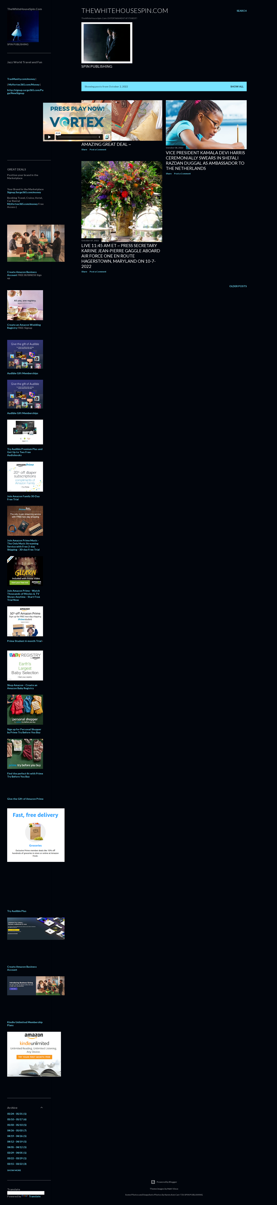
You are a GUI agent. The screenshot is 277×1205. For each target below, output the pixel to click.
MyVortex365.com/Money (23, 84)
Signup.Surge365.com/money (24, 192)
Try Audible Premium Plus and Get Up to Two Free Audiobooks (24, 452)
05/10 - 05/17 (17, 1119)
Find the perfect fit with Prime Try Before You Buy (25, 775)
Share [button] (84, 149)
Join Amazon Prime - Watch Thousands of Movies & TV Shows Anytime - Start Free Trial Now (23, 595)
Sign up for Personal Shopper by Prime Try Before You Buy (24, 731)
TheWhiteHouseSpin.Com (124, 10)
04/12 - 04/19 (17, 1141)
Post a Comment (98, 149)
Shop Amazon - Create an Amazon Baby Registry (22, 687)
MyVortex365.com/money (22, 203)
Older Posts (238, 286)
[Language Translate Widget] (25, 1193)
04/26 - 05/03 (17, 1130)
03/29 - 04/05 (17, 1152)
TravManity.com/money (21, 78)
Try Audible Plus (16, 911)
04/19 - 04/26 (17, 1135)
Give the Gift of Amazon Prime (25, 798)
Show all (236, 86)
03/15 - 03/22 (17, 1163)
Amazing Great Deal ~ (106, 144)
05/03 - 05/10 (17, 1124)
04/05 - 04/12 (17, 1147)
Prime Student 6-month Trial (24, 640)
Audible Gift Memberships (23, 373)
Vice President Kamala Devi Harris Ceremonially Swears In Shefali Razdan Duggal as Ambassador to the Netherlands (205, 160)
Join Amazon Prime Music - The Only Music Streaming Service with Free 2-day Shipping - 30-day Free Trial (23, 545)
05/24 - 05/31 (17, 1113)
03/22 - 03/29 (17, 1158)
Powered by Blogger (164, 1182)
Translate (31, 1196)
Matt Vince (172, 1188)
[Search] (242, 10)
